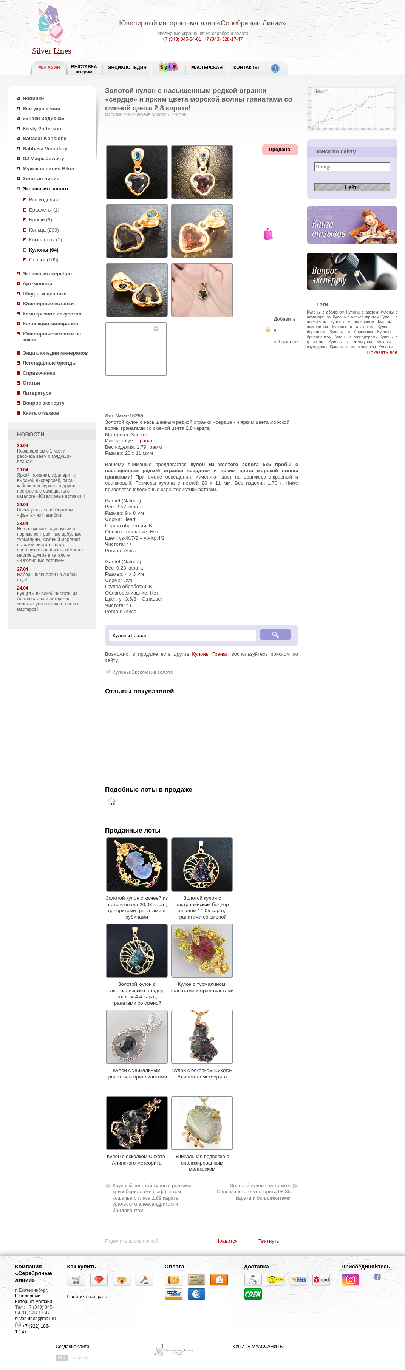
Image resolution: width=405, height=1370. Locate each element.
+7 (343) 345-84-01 (181, 39)
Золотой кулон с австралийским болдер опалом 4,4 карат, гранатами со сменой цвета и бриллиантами (137, 993)
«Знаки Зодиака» (44, 118)
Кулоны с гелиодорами (355, 337)
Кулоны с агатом (362, 312)
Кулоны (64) (44, 250)
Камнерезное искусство (52, 314)
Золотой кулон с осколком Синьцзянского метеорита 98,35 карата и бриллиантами (254, 1192)
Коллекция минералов (50, 323)
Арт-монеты (38, 283)
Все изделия (43, 199)
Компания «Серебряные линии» (33, 1273)
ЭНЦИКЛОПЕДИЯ (127, 67)
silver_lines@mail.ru (35, 1318)
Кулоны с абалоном (326, 312)
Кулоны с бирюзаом (351, 331)
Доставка (256, 1266)
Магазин (114, 115)
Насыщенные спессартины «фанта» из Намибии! (45, 512)
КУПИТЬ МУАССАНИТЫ (258, 1346)
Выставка (84, 69)
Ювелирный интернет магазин (33, 1298)
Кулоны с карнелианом (353, 346)
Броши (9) (40, 219)
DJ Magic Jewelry (43, 158)
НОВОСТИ (31, 434)
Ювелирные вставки (48, 303)
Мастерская (207, 67)
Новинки (33, 98)
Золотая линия (41, 178)
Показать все (382, 352)
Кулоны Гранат (209, 654)
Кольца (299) (44, 230)
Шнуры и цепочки (45, 294)
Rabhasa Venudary (45, 148)
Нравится (227, 1241)
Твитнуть (268, 1241)
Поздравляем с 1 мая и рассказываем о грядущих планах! (44, 456)
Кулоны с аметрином (352, 322)
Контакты (246, 67)
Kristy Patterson (42, 128)
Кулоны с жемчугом (350, 342)
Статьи (31, 383)
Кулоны (179, 115)
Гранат (145, 440)
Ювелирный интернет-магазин (167, 23)
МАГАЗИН (49, 67)
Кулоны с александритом (356, 317)
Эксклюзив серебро (47, 273)
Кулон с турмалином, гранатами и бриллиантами (201, 984)
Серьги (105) (44, 260)
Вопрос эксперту (44, 403)
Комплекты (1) (45, 239)
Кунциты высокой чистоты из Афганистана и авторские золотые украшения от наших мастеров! (48, 601)
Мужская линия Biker (48, 168)
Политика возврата (87, 1296)
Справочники (39, 373)
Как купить (81, 1266)
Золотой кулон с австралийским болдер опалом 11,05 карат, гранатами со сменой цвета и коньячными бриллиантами (202, 910)
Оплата (174, 1266)
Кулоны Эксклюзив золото (143, 672)
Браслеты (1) (44, 210)
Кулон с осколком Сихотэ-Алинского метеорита (202, 1070)
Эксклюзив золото (45, 189)
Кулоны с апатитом (353, 326)
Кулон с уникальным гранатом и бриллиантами (137, 1070)
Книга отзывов (41, 413)
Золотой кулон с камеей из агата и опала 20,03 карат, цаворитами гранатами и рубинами (137, 904)
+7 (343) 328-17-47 (223, 39)
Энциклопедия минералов (55, 353)
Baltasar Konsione (44, 138)
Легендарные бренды (50, 363)
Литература (37, 393)
